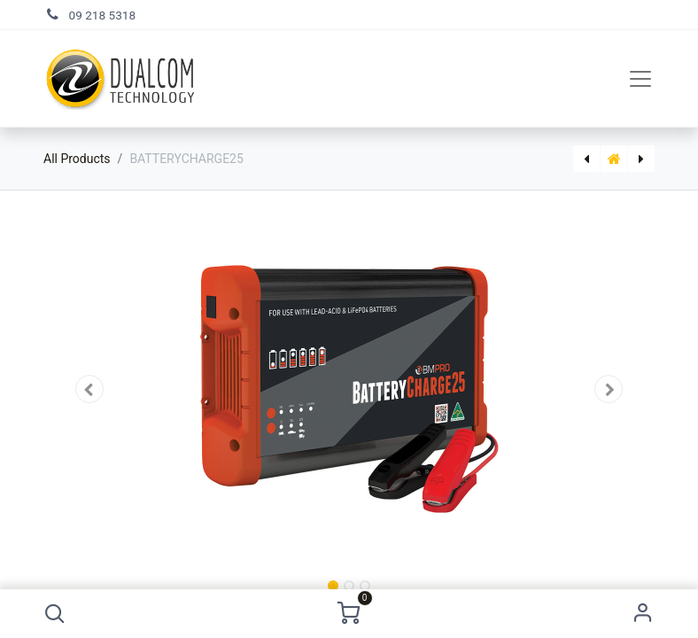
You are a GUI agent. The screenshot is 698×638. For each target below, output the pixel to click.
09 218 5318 (102, 15)
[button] (54, 614)
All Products (77, 159)
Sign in (643, 614)
